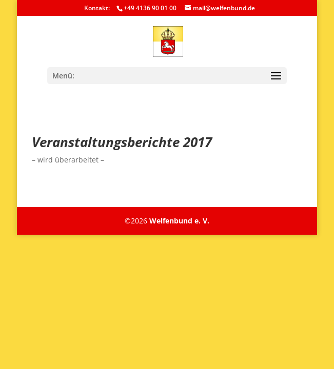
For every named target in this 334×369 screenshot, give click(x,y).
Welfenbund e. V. (179, 220)
